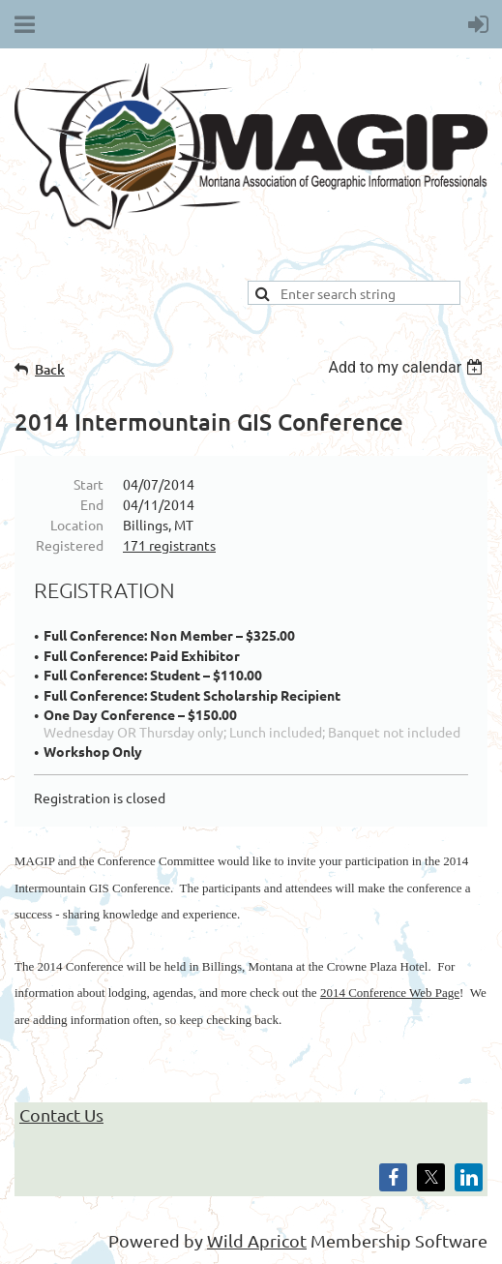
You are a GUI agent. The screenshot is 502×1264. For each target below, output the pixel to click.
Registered (69, 545)
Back (50, 369)
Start (88, 484)
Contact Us (61, 1114)
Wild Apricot (257, 1240)
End (91, 504)
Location (76, 524)
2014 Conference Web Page (389, 992)
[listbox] (407, 367)
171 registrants (169, 545)
